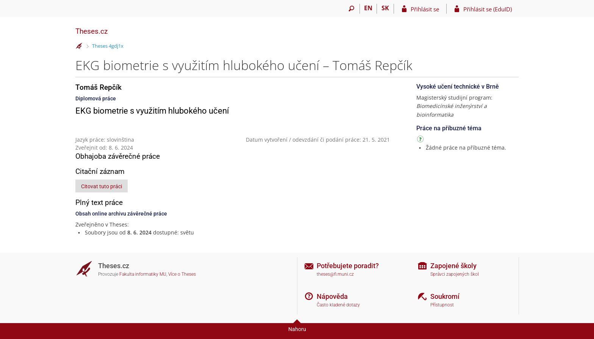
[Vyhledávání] (351, 9)
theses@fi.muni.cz (335, 274)
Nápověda (332, 296)
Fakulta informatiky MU (142, 274)
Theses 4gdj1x (107, 45)
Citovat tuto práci (101, 186)
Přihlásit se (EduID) (487, 9)
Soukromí (445, 296)
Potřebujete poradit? (348, 266)
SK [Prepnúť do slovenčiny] (385, 8)
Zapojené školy (453, 266)
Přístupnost (442, 305)
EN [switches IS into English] (368, 8)
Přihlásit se (425, 9)
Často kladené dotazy (338, 305)
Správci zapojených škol (454, 274)
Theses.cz (91, 31)
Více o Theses (182, 274)
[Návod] (421, 140)
